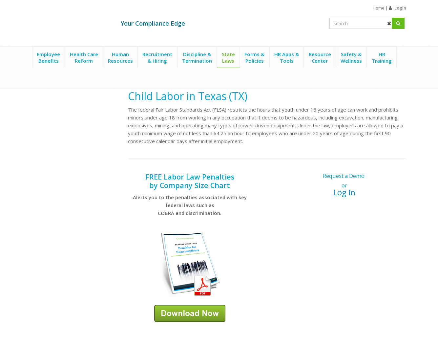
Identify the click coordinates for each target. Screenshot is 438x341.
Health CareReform (84, 57)
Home (379, 8)
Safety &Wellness (351, 57)
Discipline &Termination (197, 57)
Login (400, 8)
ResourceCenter (320, 57)
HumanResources (120, 57)
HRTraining (382, 57)
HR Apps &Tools (286, 57)
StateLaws (228, 57)
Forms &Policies (254, 57)
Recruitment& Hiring (157, 57)
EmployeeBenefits (48, 57)
